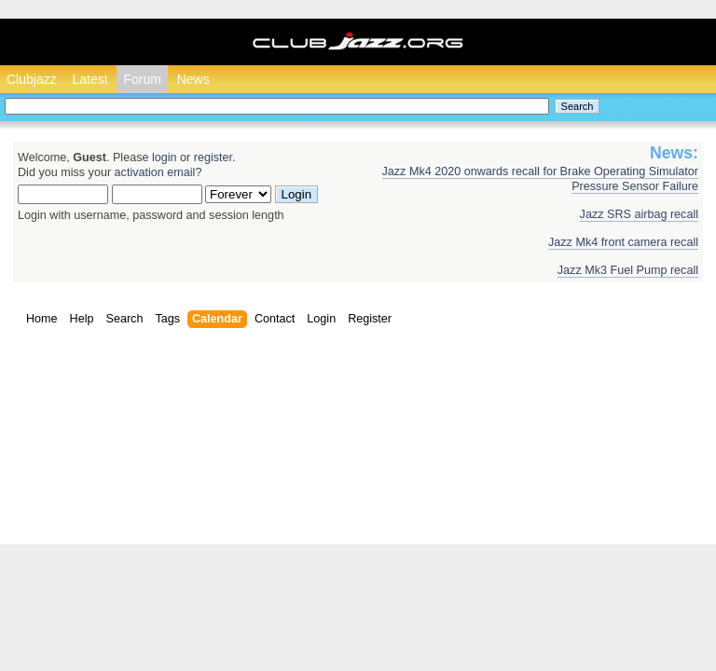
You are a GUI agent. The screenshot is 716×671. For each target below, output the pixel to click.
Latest (89, 79)
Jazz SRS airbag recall (639, 214)
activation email (155, 172)
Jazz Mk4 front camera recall (623, 242)
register (213, 157)
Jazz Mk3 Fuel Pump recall (628, 270)
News (193, 79)
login (164, 157)
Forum (141, 79)
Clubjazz (32, 79)
